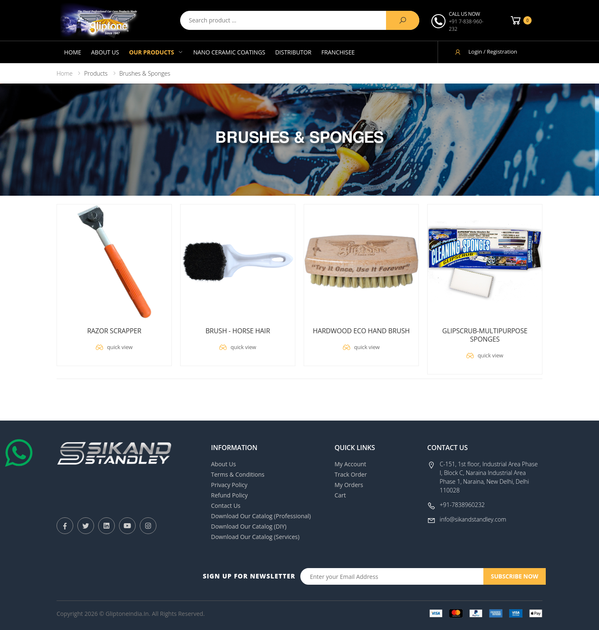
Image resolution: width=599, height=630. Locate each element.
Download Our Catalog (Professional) (261, 516)
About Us (105, 52)
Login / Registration (485, 52)
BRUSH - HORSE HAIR (237, 330)
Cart (340, 495)
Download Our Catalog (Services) (255, 537)
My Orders (348, 485)
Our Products (151, 52)
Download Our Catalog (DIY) (249, 526)
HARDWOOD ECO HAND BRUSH (361, 330)
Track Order (350, 474)
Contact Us (225, 505)
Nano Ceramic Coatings (229, 52)
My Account (350, 464)
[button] (520, 20)
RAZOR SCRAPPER (114, 330)
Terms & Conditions (238, 474)
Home (72, 52)
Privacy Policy (229, 485)
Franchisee (338, 52)
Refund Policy (229, 495)
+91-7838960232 (462, 505)
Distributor (293, 52)
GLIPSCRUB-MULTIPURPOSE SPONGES (484, 335)
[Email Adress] (392, 576)
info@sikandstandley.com (473, 519)
